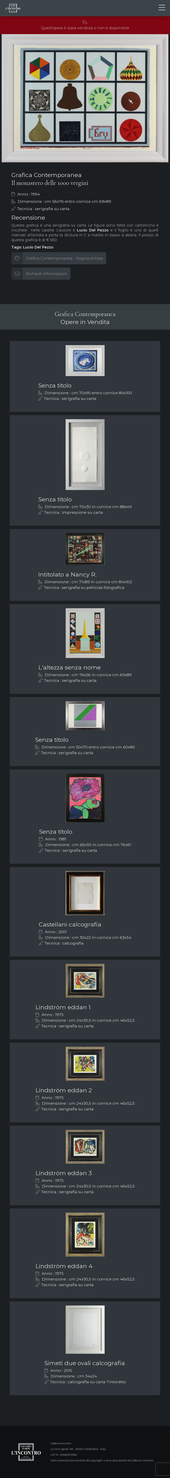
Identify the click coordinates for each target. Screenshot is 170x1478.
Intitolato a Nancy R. (67, 574)
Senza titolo (54, 385)
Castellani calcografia (70, 924)
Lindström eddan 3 (64, 1173)
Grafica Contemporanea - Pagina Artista (64, 258)
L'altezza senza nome (69, 667)
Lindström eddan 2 (64, 1090)
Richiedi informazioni (46, 273)
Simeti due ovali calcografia (84, 1363)
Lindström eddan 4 (64, 1266)
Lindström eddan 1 (63, 1007)
